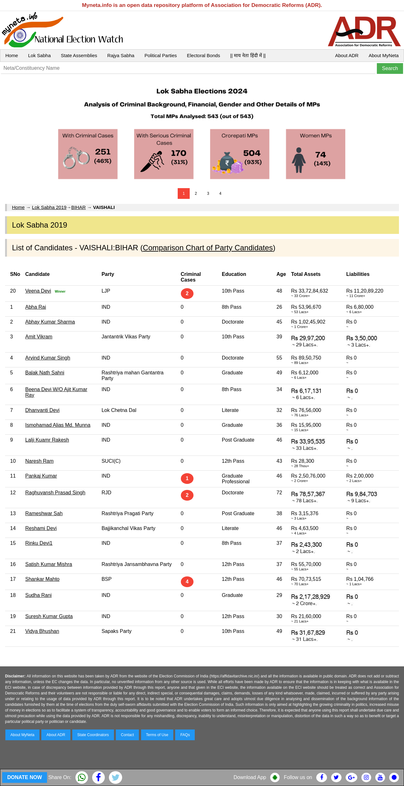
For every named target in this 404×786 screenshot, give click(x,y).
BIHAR (78, 207)
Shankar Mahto (42, 579)
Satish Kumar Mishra (48, 564)
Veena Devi (38, 291)
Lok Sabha (39, 55)
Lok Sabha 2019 (49, 207)
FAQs (185, 735)
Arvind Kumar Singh (47, 357)
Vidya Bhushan (42, 631)
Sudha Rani (38, 595)
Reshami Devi (41, 528)
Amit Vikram (38, 336)
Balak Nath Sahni (44, 372)
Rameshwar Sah (43, 513)
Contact (127, 735)
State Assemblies (79, 55)
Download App (250, 777)
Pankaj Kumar (41, 476)
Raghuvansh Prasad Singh (55, 492)
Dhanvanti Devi (42, 410)
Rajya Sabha (120, 55)
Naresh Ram (39, 461)
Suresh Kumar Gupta (49, 616)
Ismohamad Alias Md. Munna (57, 425)
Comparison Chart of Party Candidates (208, 247)
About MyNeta (384, 55)
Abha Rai (35, 307)
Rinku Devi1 (38, 543)
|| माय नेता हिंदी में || (247, 55)
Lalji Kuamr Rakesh (47, 440)
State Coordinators (93, 735)
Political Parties (161, 55)
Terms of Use (157, 735)
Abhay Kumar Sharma (50, 322)
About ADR (347, 55)
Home (11, 55)
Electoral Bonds (203, 55)
